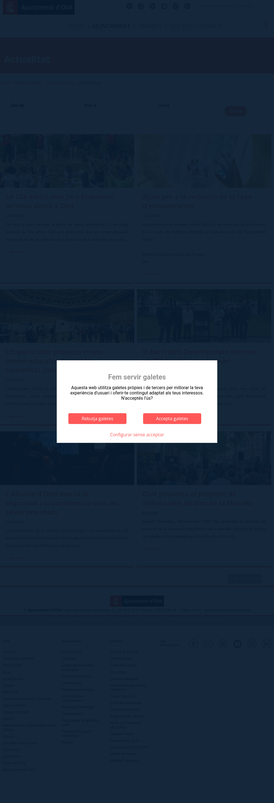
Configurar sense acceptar (137, 435)
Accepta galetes (172, 418)
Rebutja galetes (97, 418)
